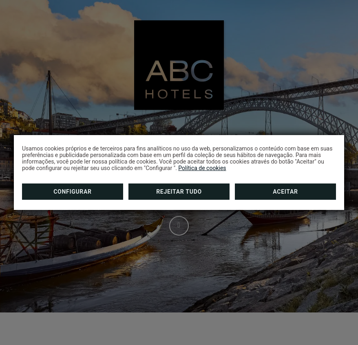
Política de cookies (202, 168)
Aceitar (285, 191)
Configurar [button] (72, 191)
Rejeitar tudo (179, 191)
